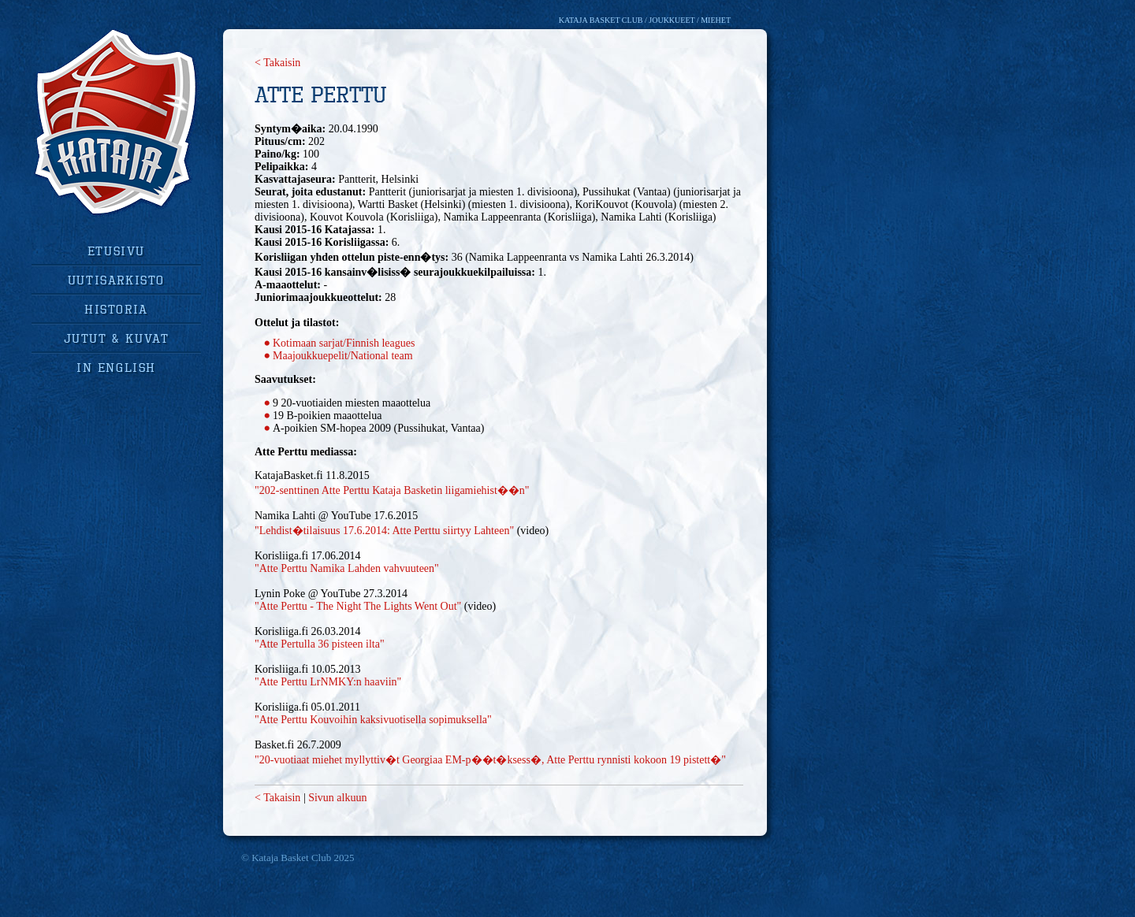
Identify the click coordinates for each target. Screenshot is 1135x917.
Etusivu (116, 250)
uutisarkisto (116, 280)
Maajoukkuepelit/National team (343, 356)
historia (116, 309)
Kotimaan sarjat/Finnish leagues (344, 343)
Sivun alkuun (337, 798)
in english (116, 367)
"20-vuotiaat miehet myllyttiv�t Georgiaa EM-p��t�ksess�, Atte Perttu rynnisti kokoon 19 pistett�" (490, 760)
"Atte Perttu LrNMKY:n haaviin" (328, 682)
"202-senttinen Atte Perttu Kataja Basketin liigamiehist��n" (392, 490)
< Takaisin (277, 63)
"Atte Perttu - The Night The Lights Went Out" (358, 606)
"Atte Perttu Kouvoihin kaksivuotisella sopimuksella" (373, 720)
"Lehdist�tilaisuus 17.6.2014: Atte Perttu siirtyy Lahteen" (384, 530)
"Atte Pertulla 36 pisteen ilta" (320, 644)
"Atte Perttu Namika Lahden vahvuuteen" (347, 568)
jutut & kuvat (116, 338)
